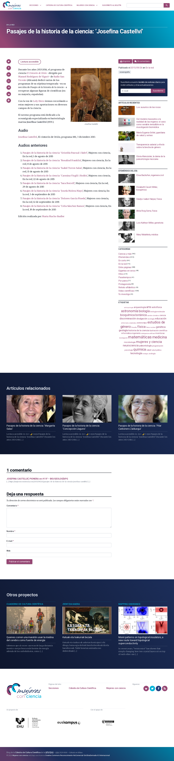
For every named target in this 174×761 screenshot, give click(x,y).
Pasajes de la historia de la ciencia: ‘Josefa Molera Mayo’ (53, 190)
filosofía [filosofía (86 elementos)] (134, 327)
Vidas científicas (126, 291)
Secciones (54, 688)
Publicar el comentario (19, 561)
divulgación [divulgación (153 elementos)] (141, 318)
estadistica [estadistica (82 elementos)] (132, 323)
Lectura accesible (29, 61)
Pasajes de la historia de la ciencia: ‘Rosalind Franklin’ (52, 160)
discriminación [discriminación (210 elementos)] (128, 318)
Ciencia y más (124, 253)
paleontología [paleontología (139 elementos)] (145, 346)
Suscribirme (158, 91)
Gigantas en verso (126, 270)
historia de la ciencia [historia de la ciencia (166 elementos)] (138, 330)
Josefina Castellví (27, 137)
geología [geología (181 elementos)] (123, 330)
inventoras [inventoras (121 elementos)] (159, 333)
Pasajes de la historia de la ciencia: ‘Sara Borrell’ (48, 183)
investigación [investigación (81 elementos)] (123, 338)
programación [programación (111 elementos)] (157, 346)
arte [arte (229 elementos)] (148, 307)
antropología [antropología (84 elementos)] (128, 307)
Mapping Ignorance (129, 604)
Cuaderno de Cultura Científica (25, 604)
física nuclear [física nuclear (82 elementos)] (151, 327)
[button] (9, 61)
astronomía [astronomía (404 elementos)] (129, 311)
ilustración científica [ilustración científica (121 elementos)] (158, 330)
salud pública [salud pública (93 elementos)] (156, 350)
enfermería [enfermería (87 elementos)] (125, 323)
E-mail (10, 541)
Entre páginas (124, 267)
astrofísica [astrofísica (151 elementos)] (157, 307)
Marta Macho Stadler (53, 216)
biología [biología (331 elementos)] (144, 311)
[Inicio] (12, 5)
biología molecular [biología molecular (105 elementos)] (157, 312)
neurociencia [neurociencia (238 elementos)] (131, 345)
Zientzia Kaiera (71, 604)
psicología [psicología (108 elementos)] (129, 350)
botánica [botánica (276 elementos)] (141, 315)
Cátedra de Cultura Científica (82, 688)
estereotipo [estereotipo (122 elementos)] (142, 323)
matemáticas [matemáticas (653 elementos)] (140, 337)
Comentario (12, 506)
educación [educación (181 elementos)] (160, 318)
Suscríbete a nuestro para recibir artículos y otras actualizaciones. (143, 83)
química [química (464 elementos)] (139, 349)
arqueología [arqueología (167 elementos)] (140, 307)
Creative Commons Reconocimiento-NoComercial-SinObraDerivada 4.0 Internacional (77, 755)
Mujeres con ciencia (115, 688)
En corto (122, 260)
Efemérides (123, 257)
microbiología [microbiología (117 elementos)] (129, 342)
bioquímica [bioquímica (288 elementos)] (127, 315)
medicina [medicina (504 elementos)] (159, 337)
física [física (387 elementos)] (141, 327)
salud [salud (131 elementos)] (149, 350)
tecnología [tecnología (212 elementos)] (136, 353)
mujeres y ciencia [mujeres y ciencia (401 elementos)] (149, 342)
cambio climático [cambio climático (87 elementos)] (153, 315)
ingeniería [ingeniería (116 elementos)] (136, 333)
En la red (11, 25)
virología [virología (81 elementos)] (145, 354)
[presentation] (142, 110)
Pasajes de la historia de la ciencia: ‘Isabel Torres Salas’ (52, 168)
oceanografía (125, 72)
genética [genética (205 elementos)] (160, 326)
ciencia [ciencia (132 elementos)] (163, 315)
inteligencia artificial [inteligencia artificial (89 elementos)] (148, 333)
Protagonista (124, 284)
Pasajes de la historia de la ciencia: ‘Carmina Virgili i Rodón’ (55, 175)
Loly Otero (38, 101)
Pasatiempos (124, 277)
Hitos (121, 274)
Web (8, 551)
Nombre (11, 531)
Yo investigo (124, 294)
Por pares (123, 280)
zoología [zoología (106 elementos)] (152, 354)
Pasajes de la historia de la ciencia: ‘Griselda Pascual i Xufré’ (55, 152)
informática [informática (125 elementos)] (126, 333)
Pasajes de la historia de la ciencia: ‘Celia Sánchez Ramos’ (53, 206)
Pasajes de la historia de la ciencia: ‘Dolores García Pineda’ (54, 198)
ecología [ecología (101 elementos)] (151, 319)
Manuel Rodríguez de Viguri (33, 76)
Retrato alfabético (126, 287)
